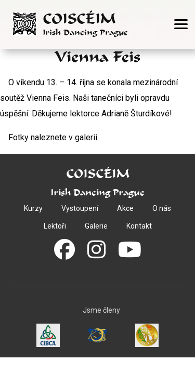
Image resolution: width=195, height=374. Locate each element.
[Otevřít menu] (181, 24)
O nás (161, 208)
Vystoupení (79, 208)
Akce (125, 208)
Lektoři (55, 226)
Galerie (96, 226)
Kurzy (33, 208)
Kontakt (139, 226)
